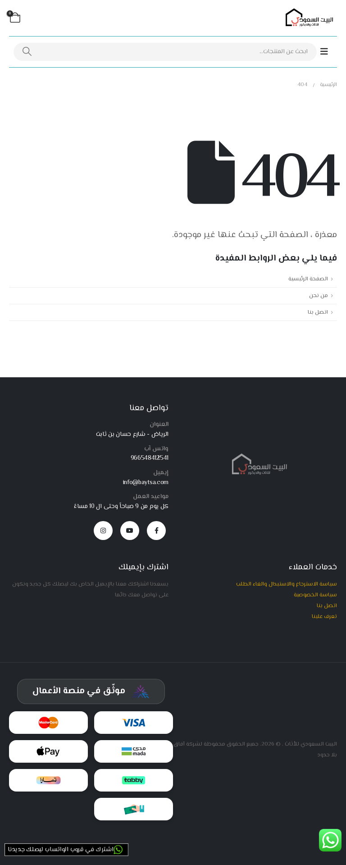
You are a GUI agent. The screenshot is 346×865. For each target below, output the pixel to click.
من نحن (318, 295)
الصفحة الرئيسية (308, 279)
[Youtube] (129, 530)
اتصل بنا (318, 312)
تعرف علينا (324, 616)
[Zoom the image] (257, 457)
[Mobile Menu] (328, 52)
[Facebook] (156, 530)
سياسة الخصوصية (315, 595)
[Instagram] (103, 530)
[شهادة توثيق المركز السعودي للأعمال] (91, 691)
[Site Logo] (307, 18)
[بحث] (27, 52)
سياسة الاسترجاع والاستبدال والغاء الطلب (286, 584)
